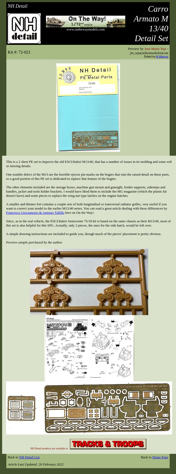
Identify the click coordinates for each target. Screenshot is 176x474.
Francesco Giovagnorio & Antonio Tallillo (35, 213)
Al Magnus (162, 56)
